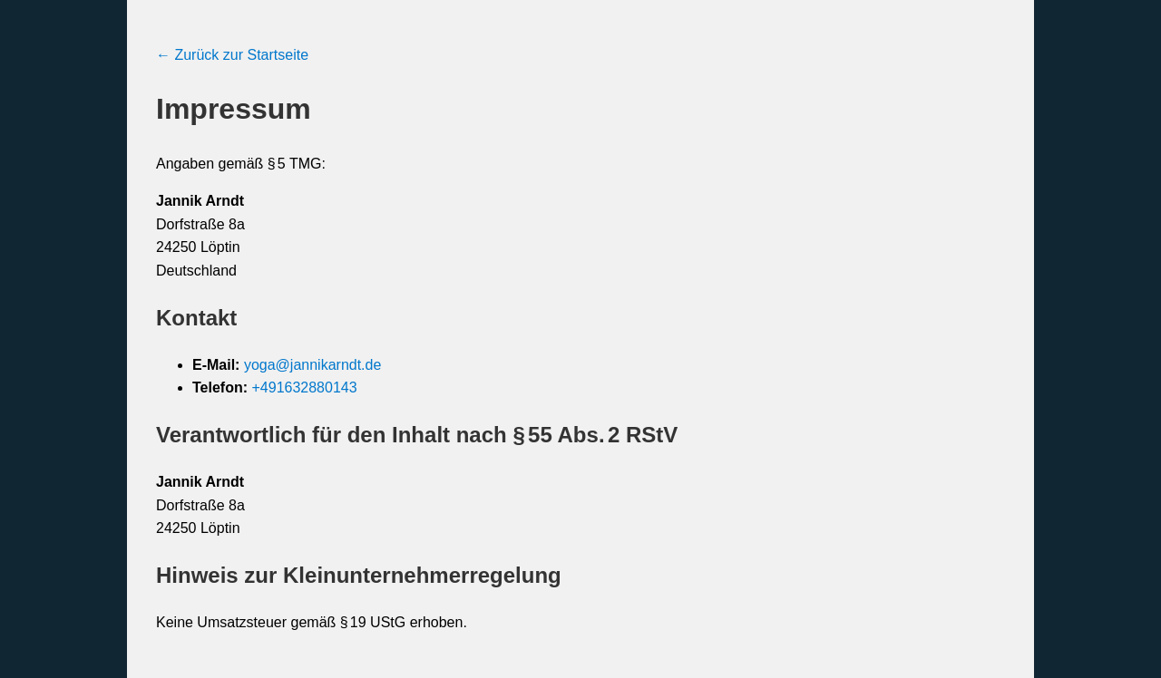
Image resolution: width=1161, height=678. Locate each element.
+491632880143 (303, 387)
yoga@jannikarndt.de (312, 365)
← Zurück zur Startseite (232, 55)
